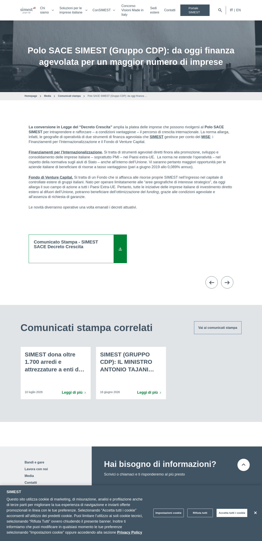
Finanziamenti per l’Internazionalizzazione (65, 152)
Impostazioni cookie (169, 512)
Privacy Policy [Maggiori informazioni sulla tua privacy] (129, 532)
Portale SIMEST (194, 10)
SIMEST (156, 137)
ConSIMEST (102, 10)
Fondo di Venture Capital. (51, 177)
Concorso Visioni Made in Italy (132, 10)
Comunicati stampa (69, 96)
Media (47, 96)
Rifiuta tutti (200, 512)
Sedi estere (154, 10)
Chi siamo (44, 10)
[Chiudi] (255, 512)
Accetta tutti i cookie (232, 512)
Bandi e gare (34, 462)
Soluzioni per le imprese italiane (70, 10)
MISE (205, 137)
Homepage (31, 96)
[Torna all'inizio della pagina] (243, 465)
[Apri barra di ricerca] (220, 10)
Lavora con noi (36, 469)
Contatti (169, 10)
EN (238, 10)
